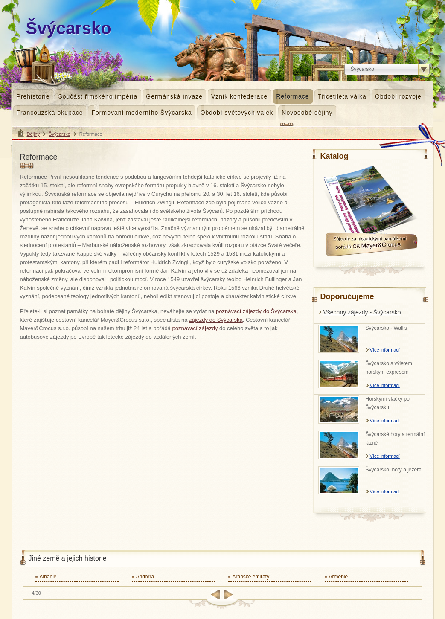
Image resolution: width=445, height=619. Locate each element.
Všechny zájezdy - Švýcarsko (362, 312)
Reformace (292, 96)
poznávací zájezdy (195, 328)
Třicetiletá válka (342, 96)
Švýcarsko (59, 134)
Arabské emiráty (251, 577)
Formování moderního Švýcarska (141, 112)
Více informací (385, 349)
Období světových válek (237, 112)
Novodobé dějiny (307, 112)
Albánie (48, 577)
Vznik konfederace (239, 96)
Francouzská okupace (50, 112)
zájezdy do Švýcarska (216, 320)
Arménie (338, 577)
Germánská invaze (174, 96)
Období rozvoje (398, 96)
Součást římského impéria (97, 96)
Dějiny (33, 134)
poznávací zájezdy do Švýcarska (256, 311)
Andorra (145, 577)
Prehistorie (33, 96)
